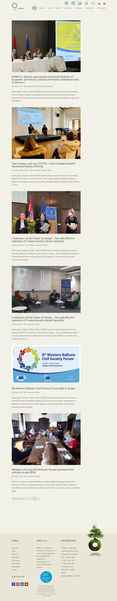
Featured (32, 245)
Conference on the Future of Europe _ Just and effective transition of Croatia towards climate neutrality (43, 240)
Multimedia (101, 8)
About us (42, 8)
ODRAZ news (46, 170)
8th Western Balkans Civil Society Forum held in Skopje (43, 388)
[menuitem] (99, 4)
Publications (90, 8)
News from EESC (34, 86)
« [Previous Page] (26, 499)
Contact (14, 570)
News (50, 8)
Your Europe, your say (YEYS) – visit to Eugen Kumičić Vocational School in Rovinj (44, 165)
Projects (58, 8)
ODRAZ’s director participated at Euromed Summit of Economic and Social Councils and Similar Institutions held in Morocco (45, 79)
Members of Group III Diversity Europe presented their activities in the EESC (43, 471)
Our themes (78, 8)
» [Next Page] (39, 499)
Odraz (16, 86)
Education (67, 8)
